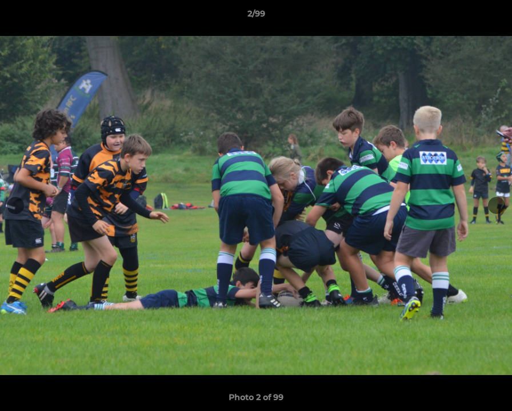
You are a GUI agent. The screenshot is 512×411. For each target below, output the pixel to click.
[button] (491, 16)
